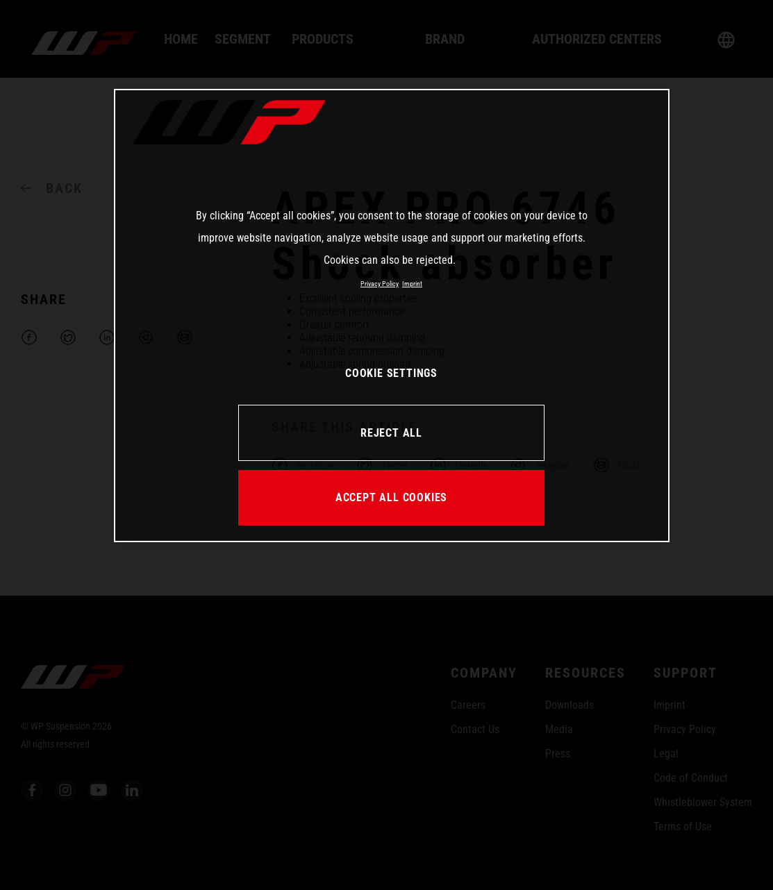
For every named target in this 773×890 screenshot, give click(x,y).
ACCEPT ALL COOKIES (391, 497)
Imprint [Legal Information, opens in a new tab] (412, 283)
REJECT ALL (391, 432)
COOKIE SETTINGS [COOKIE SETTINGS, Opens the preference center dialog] (391, 373)
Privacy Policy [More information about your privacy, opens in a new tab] (379, 283)
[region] (392, 315)
